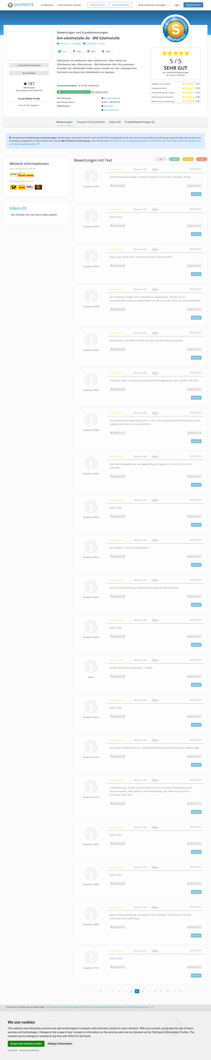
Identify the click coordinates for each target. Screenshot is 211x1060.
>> (181, 991)
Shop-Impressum (111, 110)
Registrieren (193, 5)
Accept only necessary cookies (26, 1043)
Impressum (12, 1050)
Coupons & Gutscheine (91, 122)
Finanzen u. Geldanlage (69, 43)
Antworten (196, 194)
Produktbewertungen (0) (140, 122)
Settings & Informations (60, 1043)
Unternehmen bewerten (29, 65)
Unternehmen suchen (69, 4)
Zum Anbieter (29, 73)
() (194, 185)
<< (100, 991)
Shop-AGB (108, 106)
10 (167, 991)
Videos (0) (115, 122)
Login (177, 4)
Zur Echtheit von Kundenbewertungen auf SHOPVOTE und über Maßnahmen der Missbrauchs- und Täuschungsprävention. (99, 1007)
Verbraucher (98, 5)
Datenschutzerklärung (29, 1050)
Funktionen (47, 4)
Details (155, 169)
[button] (63, 51)
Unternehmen (120, 5)
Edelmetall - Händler (94, 43)
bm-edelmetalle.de (112, 98)
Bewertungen (64, 122)
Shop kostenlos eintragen (152, 4)
